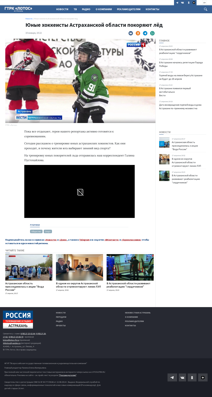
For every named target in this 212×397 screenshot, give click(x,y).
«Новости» (51, 239)
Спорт (48, 231)
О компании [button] (104, 9)
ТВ (75, 9)
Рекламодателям (128, 9)
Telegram (84, 239)
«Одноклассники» (131, 239)
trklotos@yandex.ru (11, 343)
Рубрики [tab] (35, 224)
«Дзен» (63, 239)
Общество (36, 231)
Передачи (61, 317)
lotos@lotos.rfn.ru (11, 340)
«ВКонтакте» (111, 239)
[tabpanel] (79, 230)
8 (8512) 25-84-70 (16, 336)
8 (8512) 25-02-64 (28, 333)
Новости (62, 9)
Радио (86, 9)
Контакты (152, 9)
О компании (131, 317)
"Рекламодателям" (67, 375)
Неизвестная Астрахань (138, 312)
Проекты (61, 325)
